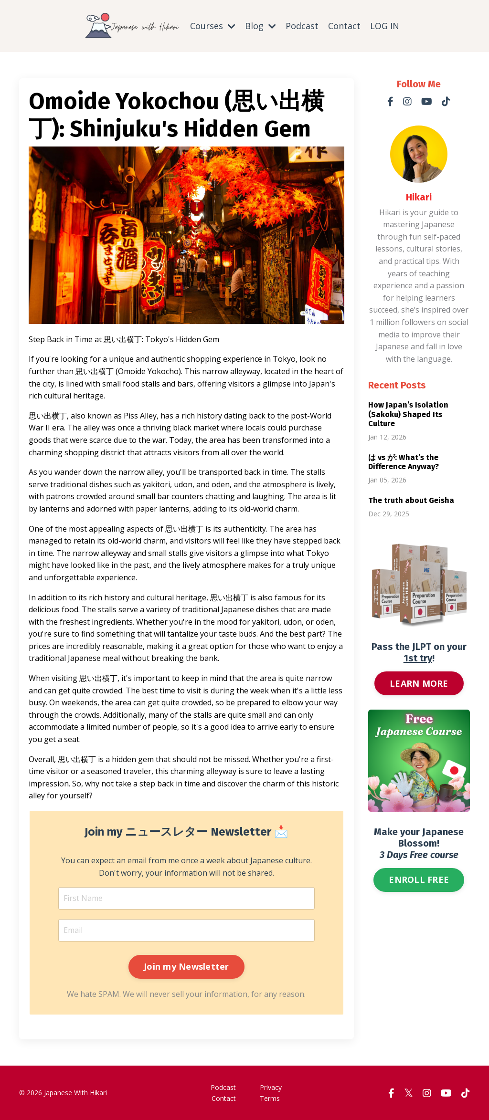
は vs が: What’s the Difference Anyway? (403, 461)
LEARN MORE (419, 683)
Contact (344, 25)
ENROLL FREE (419, 879)
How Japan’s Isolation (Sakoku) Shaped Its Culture (408, 414)
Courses (212, 25)
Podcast (302, 25)
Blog (260, 25)
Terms (270, 1097)
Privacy (271, 1086)
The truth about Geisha (411, 499)
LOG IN (384, 25)
